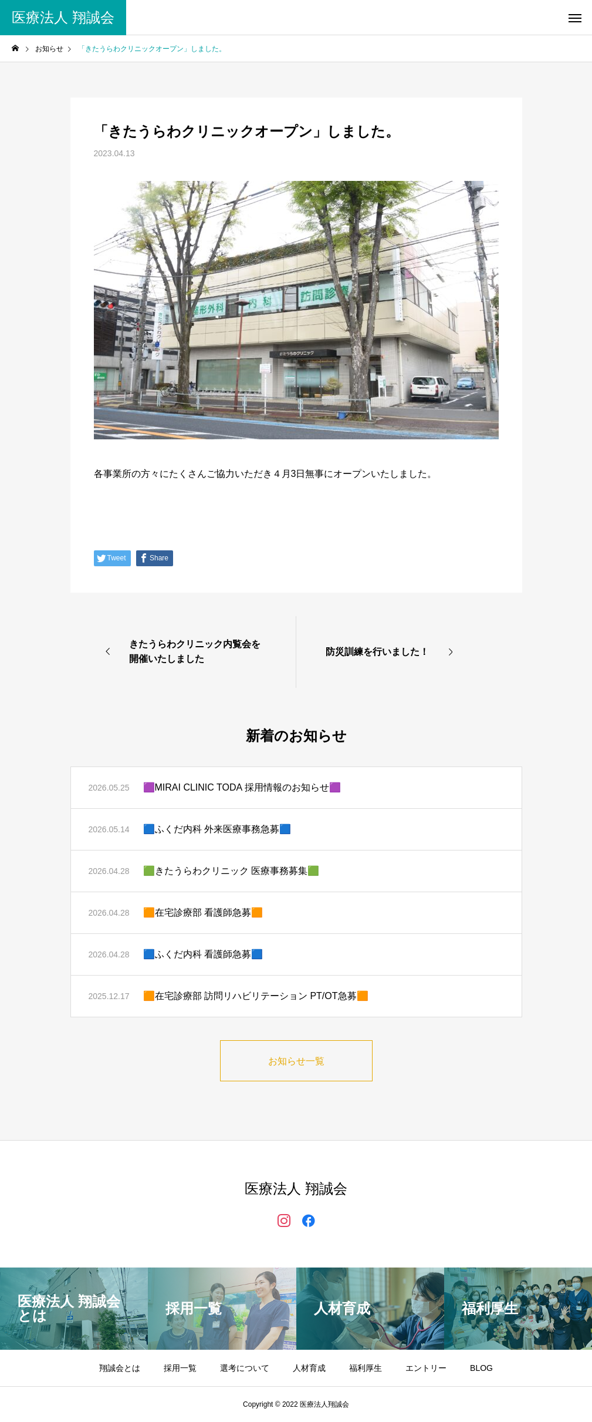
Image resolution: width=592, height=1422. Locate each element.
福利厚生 (365, 1368)
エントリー (425, 1368)
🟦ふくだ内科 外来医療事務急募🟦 (217, 829)
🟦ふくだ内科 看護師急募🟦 (203, 954)
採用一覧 (180, 1368)
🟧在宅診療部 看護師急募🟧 (203, 912)
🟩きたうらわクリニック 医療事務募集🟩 (231, 871)
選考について (244, 1368)
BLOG (481, 1368)
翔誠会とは (119, 1368)
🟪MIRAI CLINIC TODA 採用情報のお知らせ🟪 (242, 787)
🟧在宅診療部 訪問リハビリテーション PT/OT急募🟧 (255, 996)
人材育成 (309, 1368)
